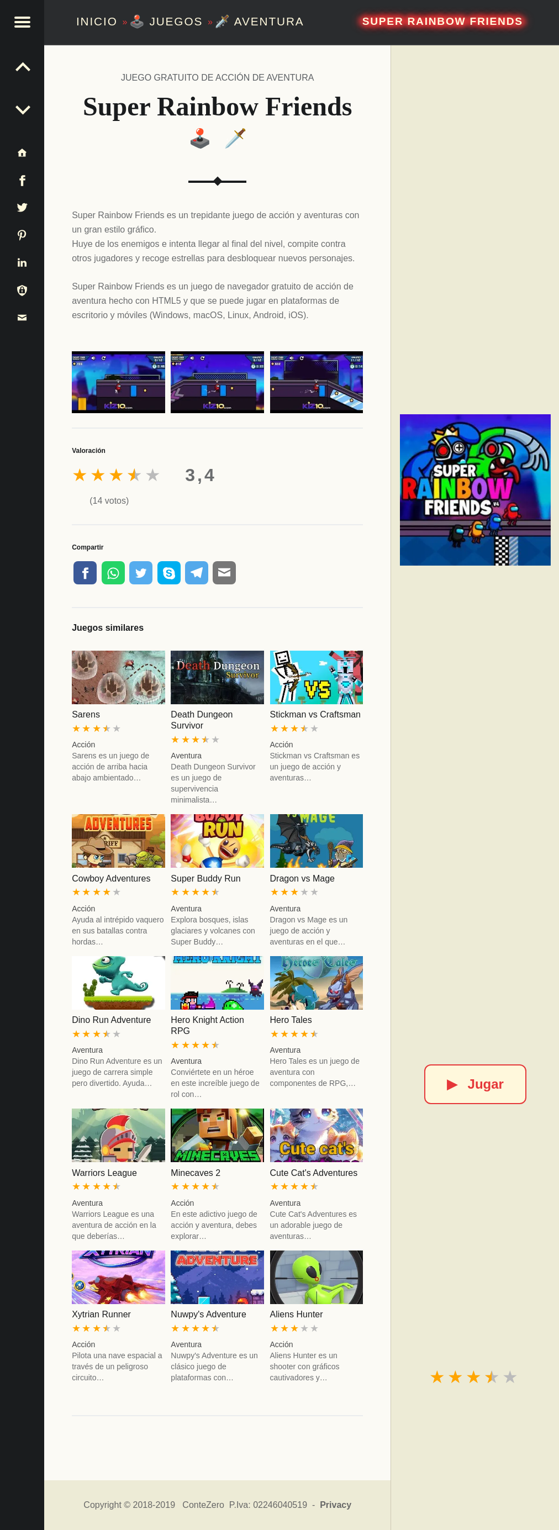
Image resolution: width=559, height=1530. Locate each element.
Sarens (86, 714)
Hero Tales (291, 1020)
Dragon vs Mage (302, 878)
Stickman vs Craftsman (315, 714)
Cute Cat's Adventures (314, 1173)
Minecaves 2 (195, 1173)
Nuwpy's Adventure (208, 1314)
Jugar (475, 1084)
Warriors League (104, 1173)
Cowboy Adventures (111, 878)
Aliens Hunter (296, 1314)
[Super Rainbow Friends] (475, 489)
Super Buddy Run (205, 878)
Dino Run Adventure (111, 1020)
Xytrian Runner (101, 1314)
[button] (22, 22)
